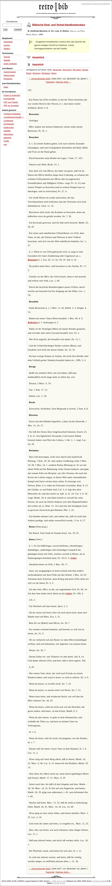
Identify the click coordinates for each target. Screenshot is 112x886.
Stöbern (6, 49)
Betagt (85, 70)
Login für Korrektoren (101, 4)
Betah (28, 73)
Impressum (86, 4)
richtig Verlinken (10, 64)
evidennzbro (8, 127)
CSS (63, 883)
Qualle (6, 141)
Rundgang (7, 79)
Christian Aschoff (99, 881)
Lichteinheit (8, 121)
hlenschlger (8, 134)
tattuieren (7, 138)
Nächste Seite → (63, 82)
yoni (5, 144)
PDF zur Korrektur (11, 106)
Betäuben (46, 73)
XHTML (56, 883)
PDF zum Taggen (10, 102)
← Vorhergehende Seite (39, 79)
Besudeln (77, 70)
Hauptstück (38, 57)
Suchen (6, 45)
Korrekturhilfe (9, 99)
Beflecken (33, 322)
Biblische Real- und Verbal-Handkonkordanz (58, 24)
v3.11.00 (61, 881)
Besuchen (67, 70)
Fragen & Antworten (11, 95)
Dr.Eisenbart (8, 124)
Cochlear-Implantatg (11, 114)
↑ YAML (53, 881)
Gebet (73, 558)
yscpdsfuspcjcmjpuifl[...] (13, 117)
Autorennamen (9, 72)
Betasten (36, 73)
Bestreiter (57, 70)
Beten (53, 73)
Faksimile (50, 82)
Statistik (6, 60)
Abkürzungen (9, 75)
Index (5, 87)
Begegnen (33, 260)
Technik (6, 57)
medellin (7, 131)
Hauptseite (8, 42)
